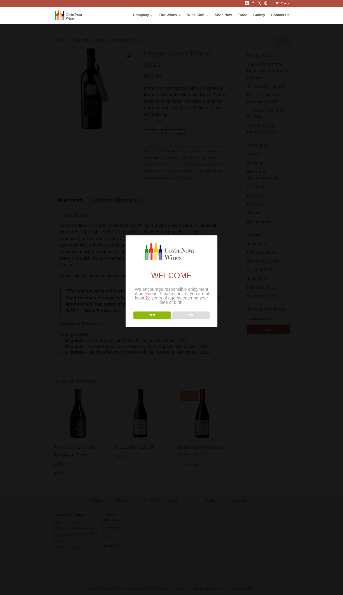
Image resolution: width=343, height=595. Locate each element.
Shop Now (223, 15)
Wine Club (195, 15)
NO (191, 315)
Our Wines (168, 15)
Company (141, 15)
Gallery (259, 15)
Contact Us (280, 15)
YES (152, 315)
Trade (242, 15)
